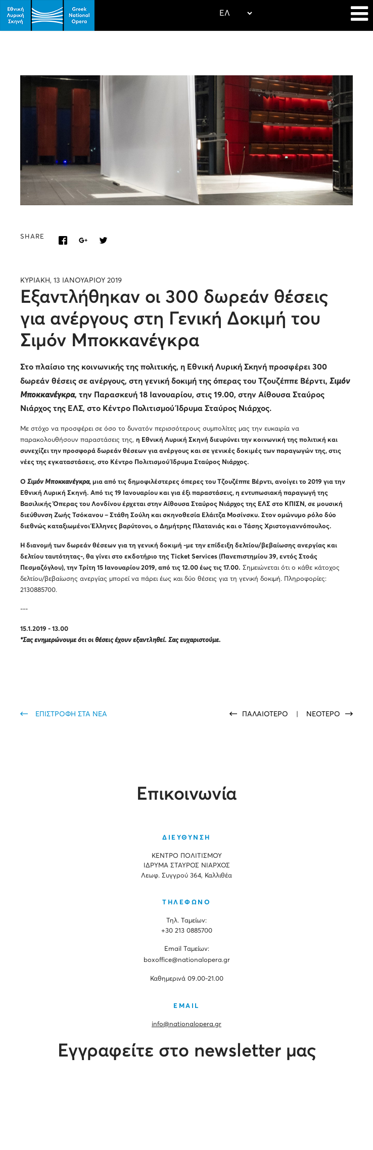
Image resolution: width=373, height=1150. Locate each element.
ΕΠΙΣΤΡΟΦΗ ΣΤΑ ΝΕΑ (71, 714)
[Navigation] (359, 15)
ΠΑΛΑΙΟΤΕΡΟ (266, 714)
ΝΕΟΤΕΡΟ (323, 714)
